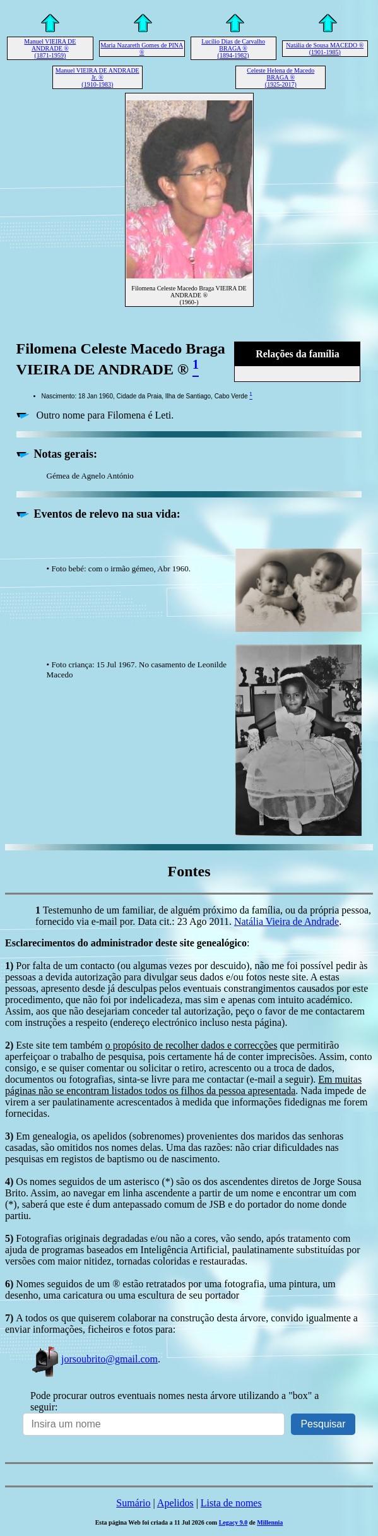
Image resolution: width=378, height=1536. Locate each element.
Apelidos (175, 1502)
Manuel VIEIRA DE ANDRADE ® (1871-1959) (50, 48)
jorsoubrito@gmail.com (94, 1359)
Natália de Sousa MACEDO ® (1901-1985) (324, 49)
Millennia (270, 1522)
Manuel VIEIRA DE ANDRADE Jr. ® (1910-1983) (97, 77)
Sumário (133, 1502)
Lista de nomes (231, 1502)
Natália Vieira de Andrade (286, 921)
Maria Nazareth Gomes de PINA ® (141, 49)
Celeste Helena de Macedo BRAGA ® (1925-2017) (280, 77)
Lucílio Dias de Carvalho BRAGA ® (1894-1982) (233, 48)
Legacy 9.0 (233, 1522)
